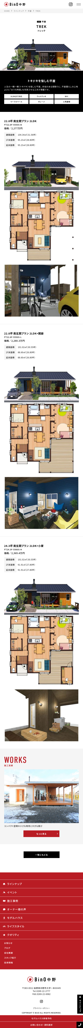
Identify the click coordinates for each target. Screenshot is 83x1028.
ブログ (7, 947)
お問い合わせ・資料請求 (41, 1024)
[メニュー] (78, 4)
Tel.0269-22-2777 (41, 991)
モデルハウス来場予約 (41, 1018)
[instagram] (71, 4)
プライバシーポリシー (41, 1008)
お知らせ (8, 943)
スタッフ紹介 (10, 957)
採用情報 (8, 962)
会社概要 (8, 952)
